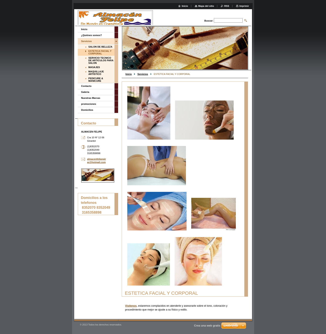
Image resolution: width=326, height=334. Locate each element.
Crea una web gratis (207, 325)
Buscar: (208, 20)
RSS (226, 6)
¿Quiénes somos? (91, 35)
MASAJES (94, 67)
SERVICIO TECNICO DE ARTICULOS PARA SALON (100, 60)
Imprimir (244, 6)
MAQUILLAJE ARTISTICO (96, 72)
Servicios (142, 74)
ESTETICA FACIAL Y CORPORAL (100, 52)
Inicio (129, 74)
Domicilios (87, 110)
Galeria (85, 92)
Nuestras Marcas (90, 98)
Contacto (86, 86)
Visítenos (131, 305)
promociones (88, 104)
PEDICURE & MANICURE (95, 79)
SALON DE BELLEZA (100, 46)
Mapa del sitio (206, 6)
